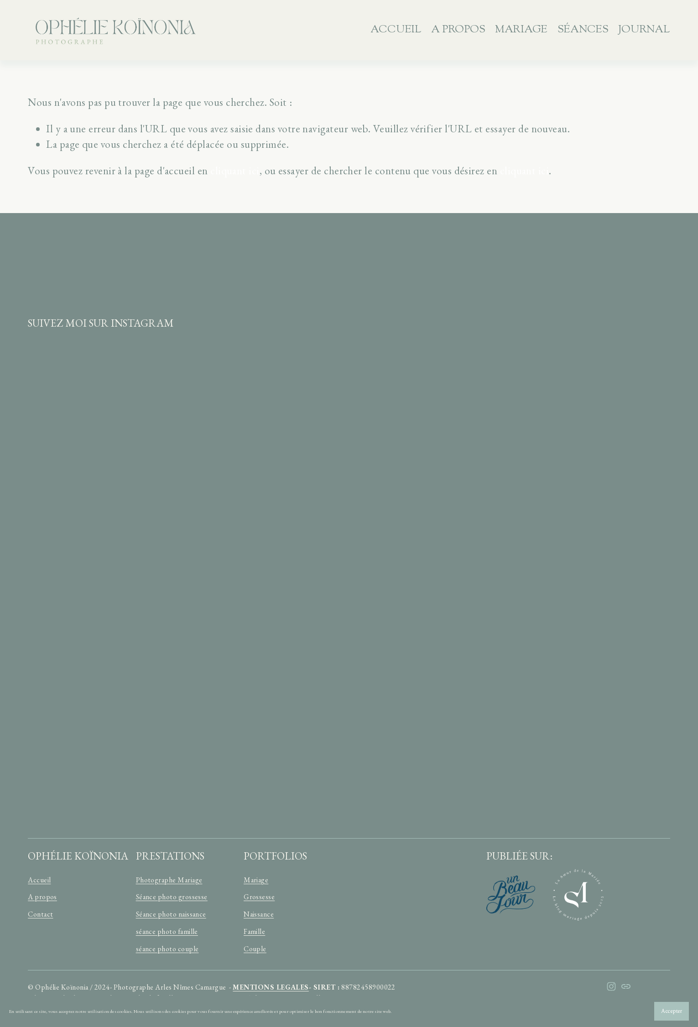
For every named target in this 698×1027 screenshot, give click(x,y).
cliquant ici (235, 170)
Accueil (395, 29)
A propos (458, 29)
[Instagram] (611, 986)
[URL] (625, 986)
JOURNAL (644, 29)
